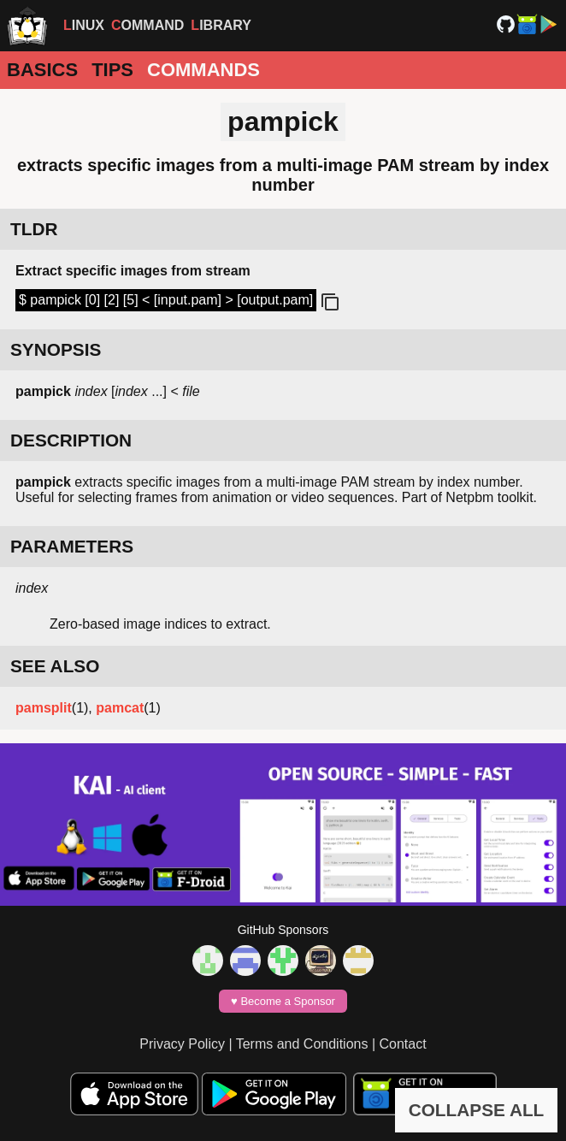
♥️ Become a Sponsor (283, 1001)
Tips (112, 69)
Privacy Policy (182, 1044)
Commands (203, 69)
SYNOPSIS (55, 349)
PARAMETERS (71, 546)
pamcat (120, 708)
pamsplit (43, 708)
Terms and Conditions (302, 1044)
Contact (403, 1044)
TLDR (33, 229)
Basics (42, 69)
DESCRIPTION (71, 440)
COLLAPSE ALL (477, 1110)
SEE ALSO (54, 666)
